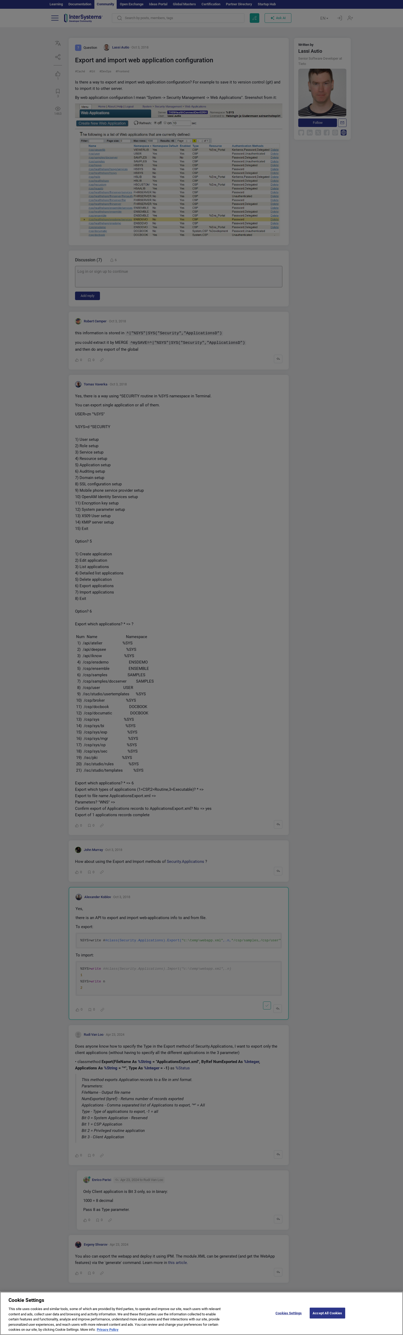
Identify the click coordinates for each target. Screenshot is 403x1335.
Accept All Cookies (327, 1313)
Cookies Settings (288, 1313)
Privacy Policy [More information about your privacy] (108, 1330)
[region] (201, 1313)
